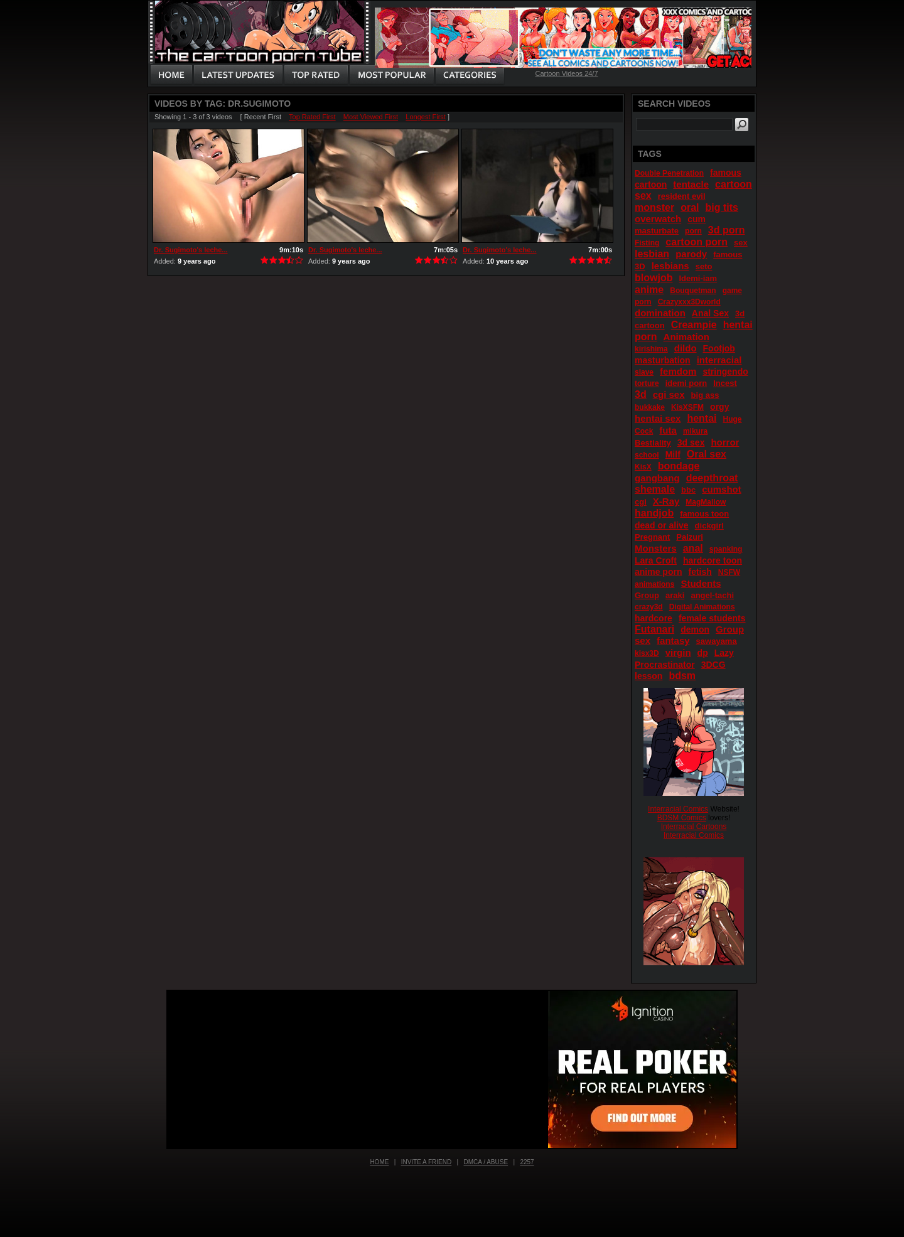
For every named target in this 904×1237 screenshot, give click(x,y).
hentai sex (658, 418)
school (647, 455)
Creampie (694, 324)
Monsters (656, 548)
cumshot (721, 489)
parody (691, 254)
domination (660, 313)
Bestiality (653, 442)
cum (696, 219)
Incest (725, 383)
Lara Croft (656, 560)
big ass (705, 395)
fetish (699, 572)
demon (695, 629)
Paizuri (689, 537)
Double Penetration (669, 173)
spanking (726, 549)
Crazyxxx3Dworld (689, 301)
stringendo (725, 372)
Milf (673, 454)
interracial (719, 360)
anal (693, 548)
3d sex (691, 442)
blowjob (653, 277)
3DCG (713, 665)
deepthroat (712, 478)
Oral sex (706, 454)
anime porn (658, 572)
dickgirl (709, 525)
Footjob (719, 348)
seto (704, 266)
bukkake (650, 407)
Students (701, 583)
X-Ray (666, 501)
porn (693, 231)
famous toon (704, 513)
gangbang (657, 478)
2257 (527, 1162)
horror (725, 442)
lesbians (670, 265)
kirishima (651, 349)
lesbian (652, 254)
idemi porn (686, 383)
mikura (695, 431)
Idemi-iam (698, 278)
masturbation (663, 360)
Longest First (426, 116)
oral (690, 207)
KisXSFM (687, 407)
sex (741, 242)
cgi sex (669, 394)
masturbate (657, 230)
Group (647, 595)
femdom (678, 371)
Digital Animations (702, 606)
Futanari (654, 629)
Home (379, 1162)
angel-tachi (712, 595)
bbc (688, 490)
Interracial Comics (678, 809)
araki (674, 595)
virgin (678, 652)
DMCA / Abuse (486, 1162)
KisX (643, 467)
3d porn (726, 230)
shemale (655, 489)
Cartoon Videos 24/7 (566, 73)
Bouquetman (693, 290)
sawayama (716, 641)
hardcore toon (712, 560)
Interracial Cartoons (694, 826)
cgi (641, 501)
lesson (648, 676)
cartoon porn (696, 242)
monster (654, 207)
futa (668, 430)
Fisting (647, 242)
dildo (685, 348)
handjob (654, 513)
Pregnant (652, 537)
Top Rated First (312, 116)
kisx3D (647, 653)
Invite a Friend (426, 1162)
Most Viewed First (370, 116)
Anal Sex (710, 313)
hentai (701, 418)
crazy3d (649, 606)
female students (712, 618)
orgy (719, 407)
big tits (722, 207)
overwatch (658, 218)
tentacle (691, 184)
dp (702, 653)
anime (649, 289)
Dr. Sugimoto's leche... (191, 250)
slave (644, 372)
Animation (686, 336)
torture (647, 383)
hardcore (653, 618)
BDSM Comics (681, 817)
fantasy (673, 640)
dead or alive (662, 525)
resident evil (682, 196)
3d (641, 394)
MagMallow (706, 502)
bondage (679, 466)
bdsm (682, 675)
